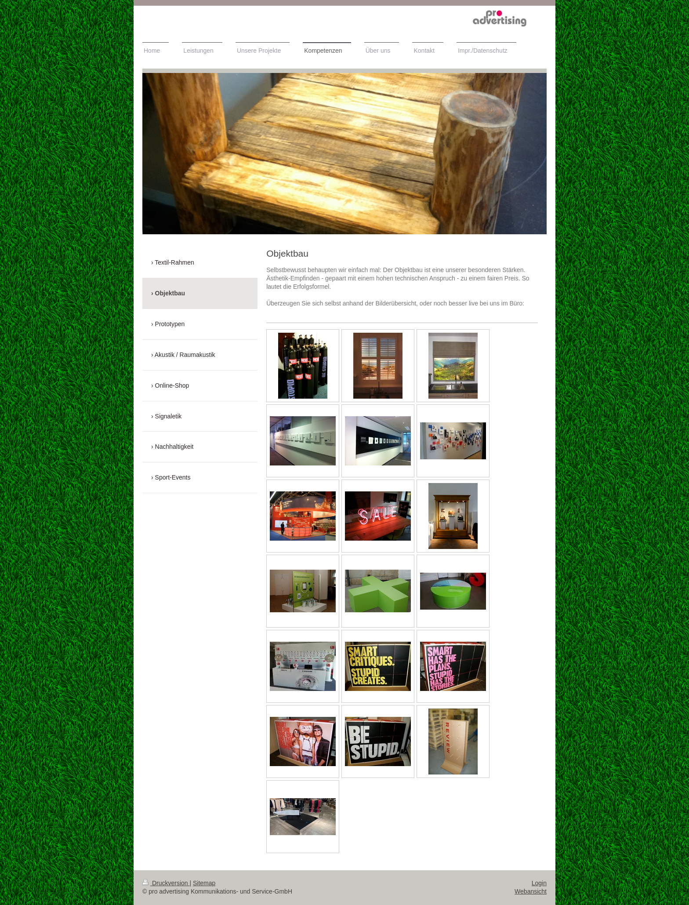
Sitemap (204, 883)
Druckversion (165, 883)
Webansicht (531, 891)
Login (539, 883)
